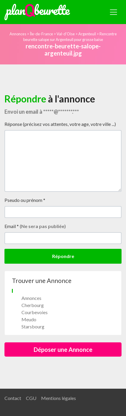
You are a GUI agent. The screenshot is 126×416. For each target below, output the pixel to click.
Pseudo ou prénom (24, 200)
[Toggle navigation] (113, 12)
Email (35, 226)
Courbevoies (34, 312)
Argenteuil (87, 33)
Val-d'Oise (66, 33)
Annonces (18, 33)
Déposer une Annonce (63, 349)
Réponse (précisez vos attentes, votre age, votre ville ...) (60, 124)
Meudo (28, 319)
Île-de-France (41, 33)
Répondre (63, 256)
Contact (12, 398)
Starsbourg (32, 326)
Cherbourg (32, 305)
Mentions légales (58, 398)
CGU (31, 398)
